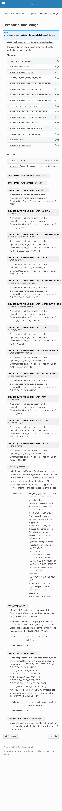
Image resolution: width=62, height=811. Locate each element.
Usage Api (31, 14)
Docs (5, 14)
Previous (10, 736)
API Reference (17, 14)
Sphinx (16, 751)
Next (53, 736)
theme (30, 751)
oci (32, 4)
